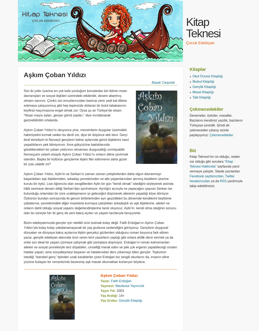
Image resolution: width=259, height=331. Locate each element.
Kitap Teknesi (203, 27)
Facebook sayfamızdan (206, 176)
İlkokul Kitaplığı (204, 81)
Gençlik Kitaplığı (130, 300)
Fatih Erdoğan (121, 281)
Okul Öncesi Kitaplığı (208, 76)
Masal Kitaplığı (203, 92)
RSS (223, 181)
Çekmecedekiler (221, 135)
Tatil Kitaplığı (202, 97)
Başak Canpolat (163, 82)
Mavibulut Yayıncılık (130, 286)
